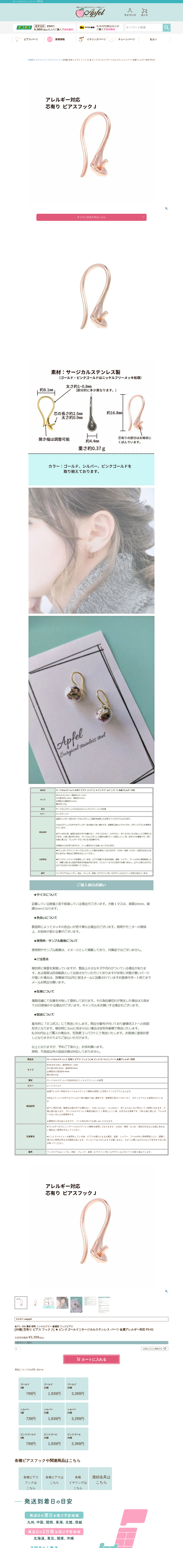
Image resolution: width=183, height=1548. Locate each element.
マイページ (130, 12)
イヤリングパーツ (96, 39)
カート (144, 12)
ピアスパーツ (31, 39)
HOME (31, 60)
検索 (167, 28)
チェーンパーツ (126, 39)
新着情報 (60, 39)
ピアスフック (55, 60)
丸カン (153, 39)
